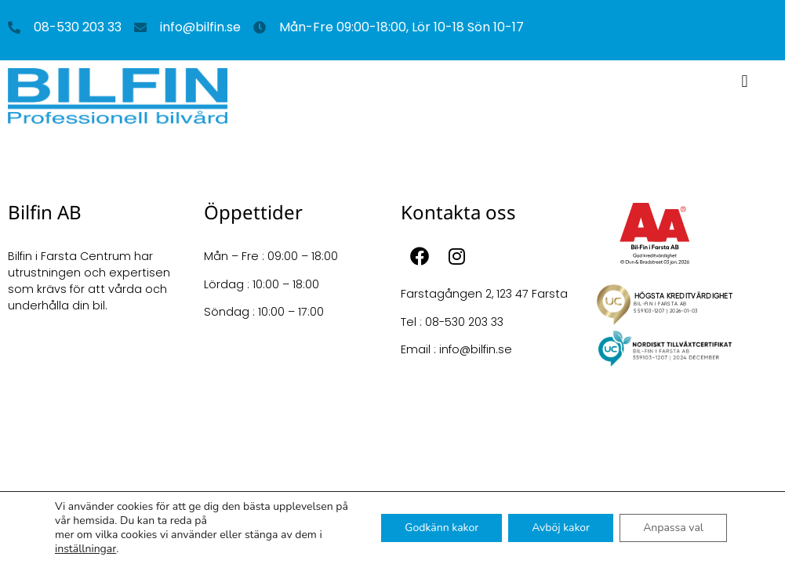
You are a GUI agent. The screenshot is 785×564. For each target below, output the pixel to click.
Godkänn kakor (441, 527)
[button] (744, 81)
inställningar (85, 549)
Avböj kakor (561, 527)
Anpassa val (673, 527)
